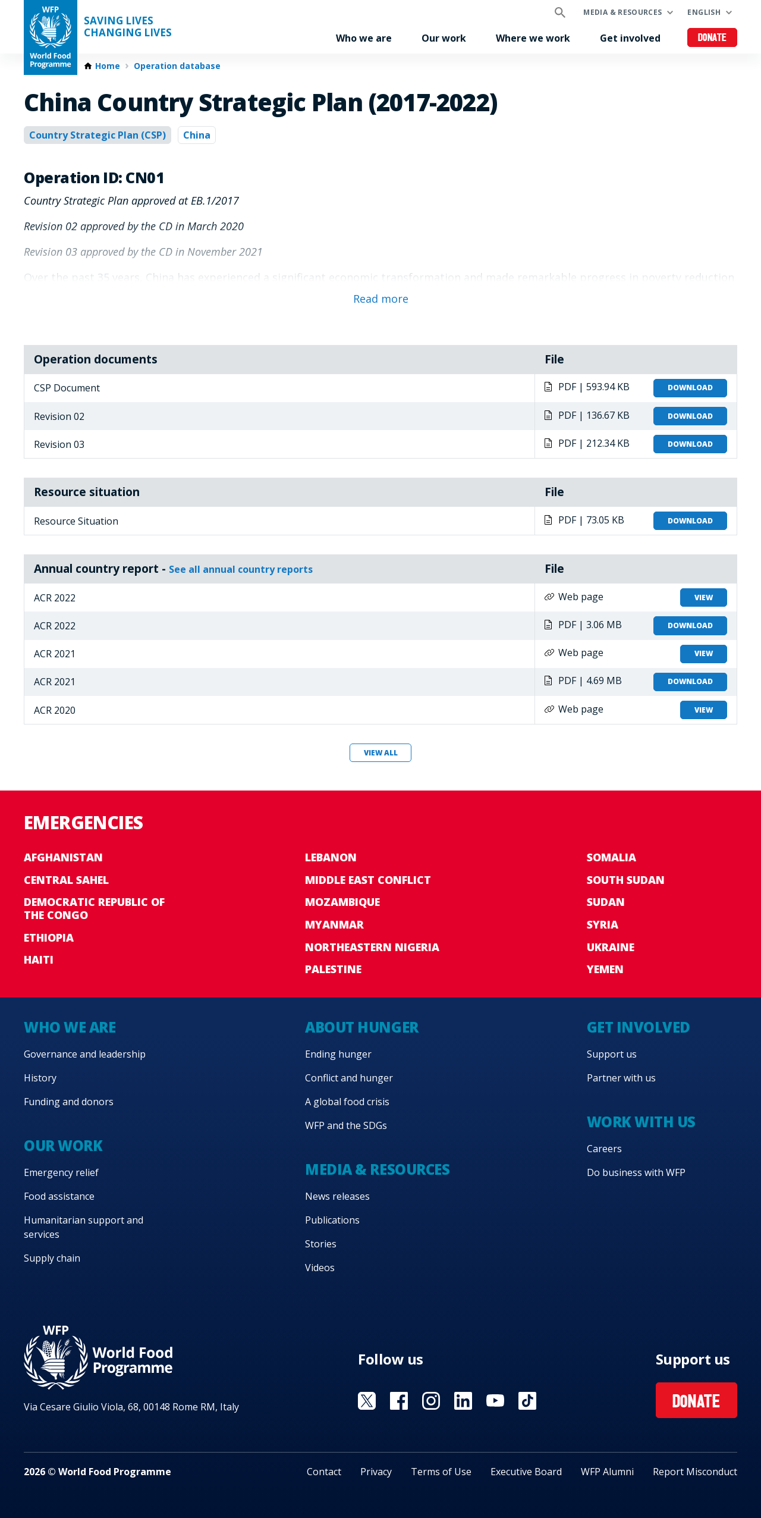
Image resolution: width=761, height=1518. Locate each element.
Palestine (333, 969)
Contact (324, 1471)
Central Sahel (66, 880)
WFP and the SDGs (346, 1125)
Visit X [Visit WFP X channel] (367, 1401)
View (703, 597)
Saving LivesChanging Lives (128, 27)
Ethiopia (49, 937)
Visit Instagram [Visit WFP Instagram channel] (431, 1401)
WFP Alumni (607, 1471)
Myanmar (334, 924)
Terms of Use (441, 1471)
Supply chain (52, 1258)
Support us (612, 1054)
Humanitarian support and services (83, 1227)
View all (381, 753)
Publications (332, 1220)
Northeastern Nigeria (372, 947)
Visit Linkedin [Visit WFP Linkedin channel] (463, 1401)
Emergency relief (61, 1172)
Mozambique (342, 902)
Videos (320, 1267)
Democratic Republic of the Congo (94, 908)
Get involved (630, 38)
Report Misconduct (695, 1471)
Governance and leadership (85, 1054)
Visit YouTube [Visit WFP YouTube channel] (495, 1401)
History (40, 1077)
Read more (380, 298)
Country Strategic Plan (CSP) (97, 135)
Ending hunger (338, 1054)
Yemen (605, 969)
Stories (321, 1243)
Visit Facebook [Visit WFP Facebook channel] (399, 1401)
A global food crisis (347, 1101)
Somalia (611, 857)
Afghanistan (63, 857)
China (196, 135)
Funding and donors (69, 1101)
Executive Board (526, 1471)
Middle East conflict (368, 880)
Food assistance (59, 1196)
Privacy (376, 1471)
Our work (444, 38)
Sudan (606, 902)
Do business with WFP (636, 1172)
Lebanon (331, 857)
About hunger (361, 1027)
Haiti (39, 959)
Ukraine (610, 947)
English (704, 12)
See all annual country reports (241, 569)
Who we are (364, 38)
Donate (712, 38)
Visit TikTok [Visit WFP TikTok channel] (527, 1401)
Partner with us (621, 1077)
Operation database (177, 66)
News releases (337, 1196)
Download (690, 387)
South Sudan (626, 880)
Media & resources (622, 12)
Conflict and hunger (349, 1077)
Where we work (533, 38)
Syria (602, 924)
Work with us (641, 1121)
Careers (604, 1148)
